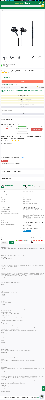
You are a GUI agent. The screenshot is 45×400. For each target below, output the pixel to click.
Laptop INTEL (37, 248)
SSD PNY (24, 383)
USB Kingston (7, 309)
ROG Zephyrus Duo (36, 265)
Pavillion (8, 269)
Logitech (2, 313)
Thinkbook (5, 282)
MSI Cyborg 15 (10, 7)
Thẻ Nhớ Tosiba (15, 273)
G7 (5, 258)
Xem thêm (23, 106)
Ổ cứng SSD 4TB (32, 382)
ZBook (19, 269)
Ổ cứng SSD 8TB (38, 382)
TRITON (22, 255)
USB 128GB (42, 309)
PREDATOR (19, 255)
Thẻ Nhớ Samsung (9, 273)
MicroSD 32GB (36, 273)
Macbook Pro (7, 285)
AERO (8, 258)
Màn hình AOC (23, 360)
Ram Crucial (30, 363)
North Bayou (31, 330)
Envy (5, 269)
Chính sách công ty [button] (28, 191)
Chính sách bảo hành (26, 197)
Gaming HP (27, 269)
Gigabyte (8, 343)
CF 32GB (8, 275)
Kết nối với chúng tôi (36, 237)
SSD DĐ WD (14, 376)
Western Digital (6, 386)
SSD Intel (5, 383)
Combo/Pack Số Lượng (24, 275)
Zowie (15, 313)
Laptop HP (15, 248)
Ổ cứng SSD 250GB (24, 380)
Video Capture (3, 337)
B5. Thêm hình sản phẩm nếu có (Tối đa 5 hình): (12, 157)
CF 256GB (19, 275)
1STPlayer (13, 350)
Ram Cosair (25, 363)
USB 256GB (3, 310)
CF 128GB (15, 275)
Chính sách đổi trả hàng (27, 195)
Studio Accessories (17, 337)
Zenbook (4, 265)
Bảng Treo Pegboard (20, 330)
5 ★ (17, 126)
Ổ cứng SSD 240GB (17, 380)
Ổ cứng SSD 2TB (26, 382)
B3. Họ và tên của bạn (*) (5, 151)
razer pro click (24, 7)
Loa (33, 7)
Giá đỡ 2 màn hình (9, 330)
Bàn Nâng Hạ (29, 327)
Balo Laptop (15, 292)
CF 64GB (11, 275)
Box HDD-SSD (9, 368)
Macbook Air (2, 285)
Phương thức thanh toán (22, 237)
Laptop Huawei (42, 248)
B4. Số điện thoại (19, 151)
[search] (42, 6)
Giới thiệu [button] (3, 191)
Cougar (21, 327)
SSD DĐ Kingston (25, 376)
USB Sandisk (3, 309)
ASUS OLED (15, 7)
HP (1, 295)
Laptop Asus (23, 248)
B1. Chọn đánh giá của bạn (6, 140)
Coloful (9, 347)
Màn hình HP (13, 360)
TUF (1, 265)
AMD (3, 340)
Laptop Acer (19, 248)
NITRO (15, 255)
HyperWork (18, 327)
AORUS (10, 258)
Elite (13, 269)
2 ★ (17, 131)
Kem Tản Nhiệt (29, 368)
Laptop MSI (5, 248)
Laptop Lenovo (32, 248)
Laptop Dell (27, 248)
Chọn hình (21, 157)
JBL (15, 320)
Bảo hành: (5, 211)
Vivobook (11, 266)
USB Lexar (11, 309)
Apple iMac (9, 302)
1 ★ (17, 133)
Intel (1, 340)
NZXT (30, 350)
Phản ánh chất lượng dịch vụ (5, 218)
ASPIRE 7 (12, 255)
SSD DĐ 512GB (16, 377)
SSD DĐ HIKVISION (31, 376)
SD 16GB (23, 274)
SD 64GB (30, 274)
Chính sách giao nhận (26, 194)
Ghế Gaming (40, 327)
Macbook (2, 248)
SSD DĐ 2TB (32, 377)
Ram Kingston (38, 363)
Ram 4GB (2, 363)
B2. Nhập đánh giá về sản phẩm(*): (7, 143)
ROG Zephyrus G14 (22, 265)
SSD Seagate (13, 383)
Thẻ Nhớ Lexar (26, 273)
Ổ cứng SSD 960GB (15, 382)
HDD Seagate (8, 391)
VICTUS (11, 269)
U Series (2, 258)
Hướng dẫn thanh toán (27, 199)
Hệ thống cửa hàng (4, 195)
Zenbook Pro (17, 265)
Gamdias (27, 350)
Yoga (11, 282)
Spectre (16, 269)
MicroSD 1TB (19, 274)
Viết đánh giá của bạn (37, 129)
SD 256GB (37, 274)
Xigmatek (4, 350)
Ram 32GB (13, 363)
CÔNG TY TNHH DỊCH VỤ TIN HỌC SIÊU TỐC (33, 225)
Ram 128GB (21, 363)
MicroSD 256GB (8, 274)
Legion (19, 282)
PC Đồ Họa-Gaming (9, 305)
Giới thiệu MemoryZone (5, 194)
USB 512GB (7, 310)
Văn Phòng (2, 269)
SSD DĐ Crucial (3, 376)
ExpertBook (15, 266)
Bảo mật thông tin (3, 199)
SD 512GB (41, 274)
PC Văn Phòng (3, 305)
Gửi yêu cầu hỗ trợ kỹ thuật (5, 215)
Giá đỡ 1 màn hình (3, 330)
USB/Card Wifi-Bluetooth (23, 368)
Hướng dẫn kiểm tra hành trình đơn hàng (30, 203)
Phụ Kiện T (18, 320)
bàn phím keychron (4, 7)
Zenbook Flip (12, 265)
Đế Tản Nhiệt (10, 292)
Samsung (8, 74)
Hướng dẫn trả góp (26, 201)
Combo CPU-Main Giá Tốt (16, 305)
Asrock (11, 299)
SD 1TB (2, 275)
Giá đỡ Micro (15, 330)
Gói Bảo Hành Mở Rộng (4, 292)
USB (31, 7)
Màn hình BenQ (17, 360)
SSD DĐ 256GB (5, 377)
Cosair (2, 350)
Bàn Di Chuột (20, 313)
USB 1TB (11, 310)
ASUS (5, 299)
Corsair (7, 313)
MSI (8, 299)
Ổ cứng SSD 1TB (21, 382)
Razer (5, 313)
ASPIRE (9, 255)
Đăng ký (11, 242)
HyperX (10, 313)
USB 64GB (38, 309)
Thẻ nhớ (28, 7)
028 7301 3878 (9, 84)
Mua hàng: (5, 209)
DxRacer (9, 327)
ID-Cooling (13, 357)
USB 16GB (30, 309)
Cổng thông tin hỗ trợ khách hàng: (10, 213)
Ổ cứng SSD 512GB (8, 382)
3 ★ (17, 130)
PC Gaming (19, 7)
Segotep (16, 350)
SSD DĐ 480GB (11, 377)
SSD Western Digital (19, 383)
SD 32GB (26, 274)
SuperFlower (16, 353)
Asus (19, 350)
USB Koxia (15, 309)
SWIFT (2, 255)
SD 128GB (34, 274)
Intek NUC (2, 299)
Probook (21, 269)
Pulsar (13, 313)
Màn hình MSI (32, 360)
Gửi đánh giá (4, 160)
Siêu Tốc (39, 397)
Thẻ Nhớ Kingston (20, 273)
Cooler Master (14, 327)
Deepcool (8, 350)
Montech (22, 350)
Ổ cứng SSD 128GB (10, 380)
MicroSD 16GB (31, 273)
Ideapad (2, 282)
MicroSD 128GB (3, 274)
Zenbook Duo (8, 265)
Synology (2, 386)
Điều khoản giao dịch (4, 197)
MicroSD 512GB (14, 274)
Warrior (2, 327)
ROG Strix (7, 266)
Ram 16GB (9, 363)
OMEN (24, 269)
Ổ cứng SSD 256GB (30, 380)
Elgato (7, 333)
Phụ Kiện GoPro (34, 368)
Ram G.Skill (34, 363)
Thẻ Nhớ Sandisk (3, 273)
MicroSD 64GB (41, 273)
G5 (4, 258)
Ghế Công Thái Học (35, 327)
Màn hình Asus (3, 360)
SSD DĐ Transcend (38, 376)
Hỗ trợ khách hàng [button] (5, 207)
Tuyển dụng (3, 201)
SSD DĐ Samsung (9, 376)
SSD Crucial (9, 383)
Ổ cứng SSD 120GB (4, 380)
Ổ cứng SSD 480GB (37, 380)
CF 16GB (5, 275)
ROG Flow (4, 266)
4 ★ (17, 128)
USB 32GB (34, 309)
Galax (25, 350)
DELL (3, 295)
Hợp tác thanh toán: (8, 224)
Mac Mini (14, 299)
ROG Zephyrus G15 (29, 265)
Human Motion (26, 330)
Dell (17, 313)
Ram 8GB (5, 363)
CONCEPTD (5, 255)
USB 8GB (26, 309)
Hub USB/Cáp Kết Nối (15, 368)
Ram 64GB (17, 363)
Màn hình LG (28, 360)
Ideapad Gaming (15, 282)
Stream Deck (7, 337)
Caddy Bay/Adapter (3, 368)
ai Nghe (21, 320)
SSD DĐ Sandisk (19, 376)
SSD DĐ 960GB (22, 377)
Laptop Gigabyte (10, 248)
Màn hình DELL (8, 360)
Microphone (12, 337)
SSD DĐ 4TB (36, 377)
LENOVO (5, 295)
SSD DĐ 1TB (27, 377)
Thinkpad (8, 282)
